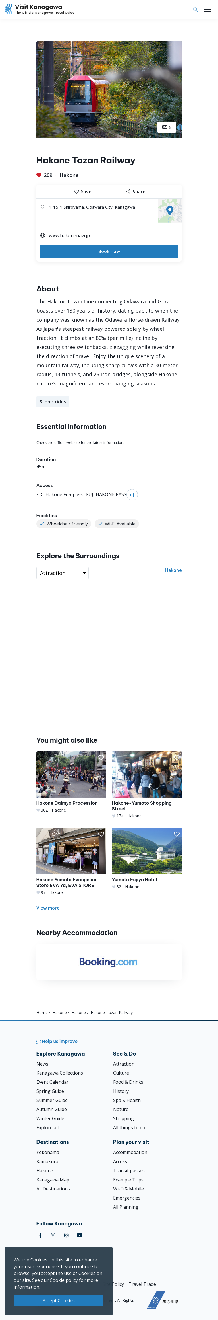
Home (42, 1012)
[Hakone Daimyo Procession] (71, 782)
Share (136, 191)
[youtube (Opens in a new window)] (79, 1235)
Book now (109, 251)
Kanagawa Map (52, 1180)
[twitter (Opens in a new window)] (53, 1235)
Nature (120, 1109)
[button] (101, 758)
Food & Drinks (128, 1082)
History (121, 1091)
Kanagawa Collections (59, 1073)
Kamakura (47, 1161)
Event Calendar (52, 1082)
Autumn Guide (51, 1109)
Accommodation (130, 1152)
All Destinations (53, 1189)
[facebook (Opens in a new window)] (40, 1235)
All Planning (125, 1207)
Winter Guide (50, 1118)
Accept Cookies (59, 1301)
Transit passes (129, 1170)
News (42, 1064)
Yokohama (47, 1152)
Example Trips (128, 1180)
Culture (121, 1073)
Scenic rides (53, 402)
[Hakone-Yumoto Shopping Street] (147, 785)
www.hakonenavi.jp (69, 235)
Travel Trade (142, 1284)
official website (67, 442)
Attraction (123, 1064)
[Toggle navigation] (207, 9)
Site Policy (113, 1284)
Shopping (123, 1118)
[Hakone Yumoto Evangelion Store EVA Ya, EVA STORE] (71, 861)
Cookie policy (64, 1280)
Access (120, 1161)
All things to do (129, 1127)
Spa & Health (127, 1100)
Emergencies (126, 1198)
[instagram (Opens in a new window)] (66, 1235)
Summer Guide (52, 1100)
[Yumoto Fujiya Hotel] (147, 859)
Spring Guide (50, 1091)
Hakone (69, 175)
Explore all (47, 1127)
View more (48, 908)
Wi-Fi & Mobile (128, 1189)
